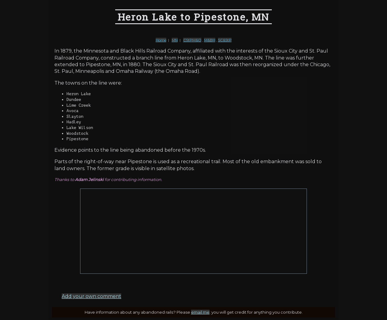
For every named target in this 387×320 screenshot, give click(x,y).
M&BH (209, 40)
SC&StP (225, 40)
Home (161, 40)
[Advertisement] (193, 231)
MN (175, 40)
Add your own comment (91, 296)
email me (200, 312)
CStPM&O (192, 40)
